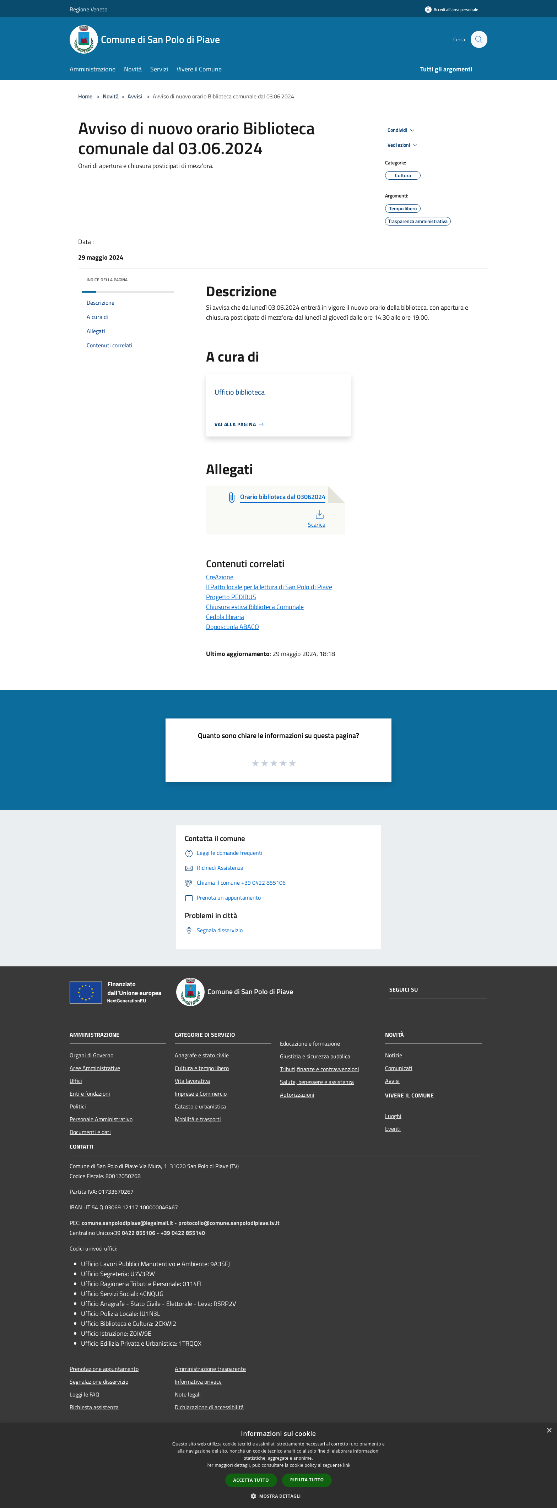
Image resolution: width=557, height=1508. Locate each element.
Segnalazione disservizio (99, 1381)
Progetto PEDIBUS (231, 597)
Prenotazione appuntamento (104, 1369)
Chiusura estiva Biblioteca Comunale (255, 607)
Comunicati (398, 1068)
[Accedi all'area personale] (451, 9)
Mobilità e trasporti (198, 1119)
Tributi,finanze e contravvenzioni (319, 1069)
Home (85, 96)
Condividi (402, 130)
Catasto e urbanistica (200, 1106)
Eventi (393, 1128)
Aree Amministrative (95, 1068)
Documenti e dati (90, 1132)
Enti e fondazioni (90, 1093)
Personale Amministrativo (101, 1119)
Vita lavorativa (192, 1080)
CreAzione (219, 577)
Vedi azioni (404, 145)
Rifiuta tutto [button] (307, 1480)
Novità (111, 96)
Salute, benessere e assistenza (317, 1082)
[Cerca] (478, 39)
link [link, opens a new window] (347, 1465)
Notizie (393, 1055)
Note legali (188, 1394)
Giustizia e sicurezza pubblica (315, 1056)
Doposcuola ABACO (232, 626)
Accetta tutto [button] (251, 1480)
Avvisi (135, 96)
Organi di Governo (91, 1055)
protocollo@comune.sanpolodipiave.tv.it (229, 1223)
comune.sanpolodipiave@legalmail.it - (130, 1223)
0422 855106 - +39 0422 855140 (163, 1232)
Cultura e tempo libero (202, 1068)
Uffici (76, 1080)
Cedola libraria (225, 617)
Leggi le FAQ (84, 1394)
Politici (78, 1106)
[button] (278, 1495)
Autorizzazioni (297, 1094)
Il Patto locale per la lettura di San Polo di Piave (269, 587)
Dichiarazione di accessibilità (209, 1407)
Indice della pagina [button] (107, 279)
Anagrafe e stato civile (202, 1055)
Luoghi (393, 1116)
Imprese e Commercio (201, 1093)
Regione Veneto (88, 9)
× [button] (549, 1430)
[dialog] (278, 1465)
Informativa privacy (198, 1381)
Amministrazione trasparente (210, 1369)
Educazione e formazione (310, 1043)
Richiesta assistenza (94, 1407)
